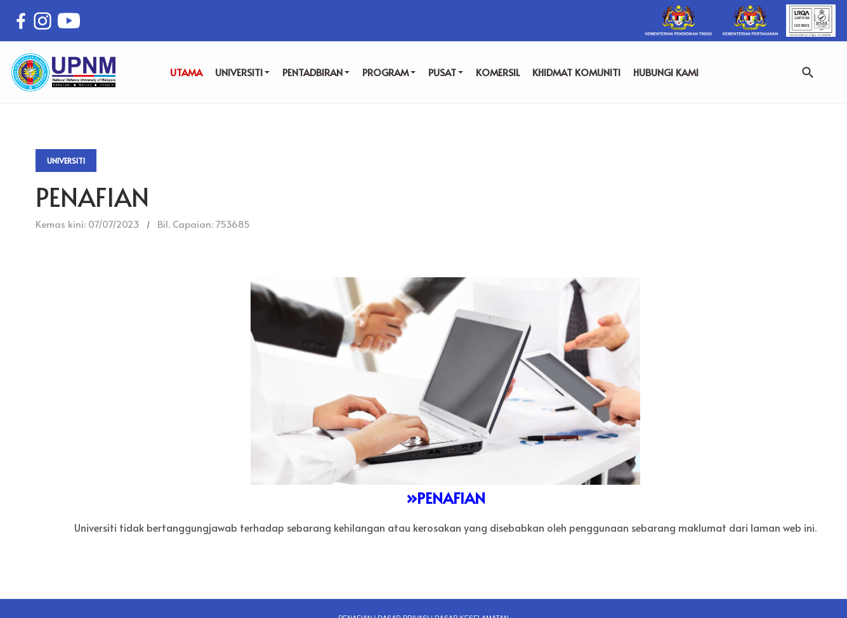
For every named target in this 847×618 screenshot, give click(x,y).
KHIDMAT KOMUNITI (576, 72)
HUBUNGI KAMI (666, 72)
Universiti (66, 160)
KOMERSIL (498, 72)
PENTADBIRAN (316, 72)
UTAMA (186, 72)
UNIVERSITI (242, 72)
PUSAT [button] (445, 72)
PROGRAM (389, 72)
